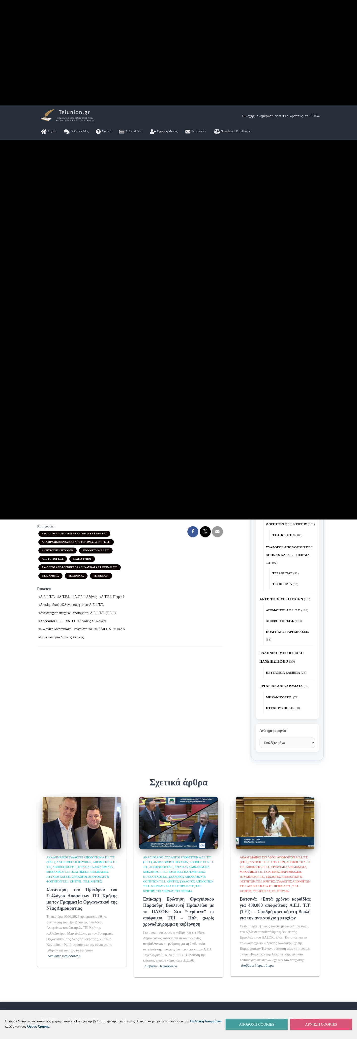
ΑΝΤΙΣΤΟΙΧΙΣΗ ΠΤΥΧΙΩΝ (57, 978)
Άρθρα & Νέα (130, 545)
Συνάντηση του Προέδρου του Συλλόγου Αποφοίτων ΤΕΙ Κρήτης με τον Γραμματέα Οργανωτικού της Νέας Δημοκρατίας (287, 757)
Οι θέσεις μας (76, 545)
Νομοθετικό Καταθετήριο (232, 545)
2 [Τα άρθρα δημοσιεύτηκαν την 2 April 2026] (287, 666)
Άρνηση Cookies (321, 1024)
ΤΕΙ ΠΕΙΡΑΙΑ (101, 1003)
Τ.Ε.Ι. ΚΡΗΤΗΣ (50, 1003)
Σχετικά (103, 545)
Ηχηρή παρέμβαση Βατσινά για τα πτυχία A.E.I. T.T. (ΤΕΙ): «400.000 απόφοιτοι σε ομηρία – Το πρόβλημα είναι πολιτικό (286, 859)
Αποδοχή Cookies (256, 1024)
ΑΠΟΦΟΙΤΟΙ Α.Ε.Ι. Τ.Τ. (96, 978)
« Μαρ (264, 722)
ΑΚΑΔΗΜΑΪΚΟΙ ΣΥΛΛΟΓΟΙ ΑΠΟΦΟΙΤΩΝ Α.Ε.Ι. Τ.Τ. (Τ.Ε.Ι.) (76, 970)
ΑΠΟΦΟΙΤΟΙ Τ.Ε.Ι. (52, 986)
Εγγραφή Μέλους (164, 545)
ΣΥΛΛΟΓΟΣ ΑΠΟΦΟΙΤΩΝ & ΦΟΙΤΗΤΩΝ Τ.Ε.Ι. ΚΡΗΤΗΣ (74, 961)
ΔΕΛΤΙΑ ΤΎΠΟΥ (82, 986)
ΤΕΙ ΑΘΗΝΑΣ (76, 1003)
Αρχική (49, 545)
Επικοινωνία (195, 545)
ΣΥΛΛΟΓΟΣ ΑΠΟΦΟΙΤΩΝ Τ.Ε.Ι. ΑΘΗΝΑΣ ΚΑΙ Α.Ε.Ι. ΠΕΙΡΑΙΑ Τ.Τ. (79, 995)
